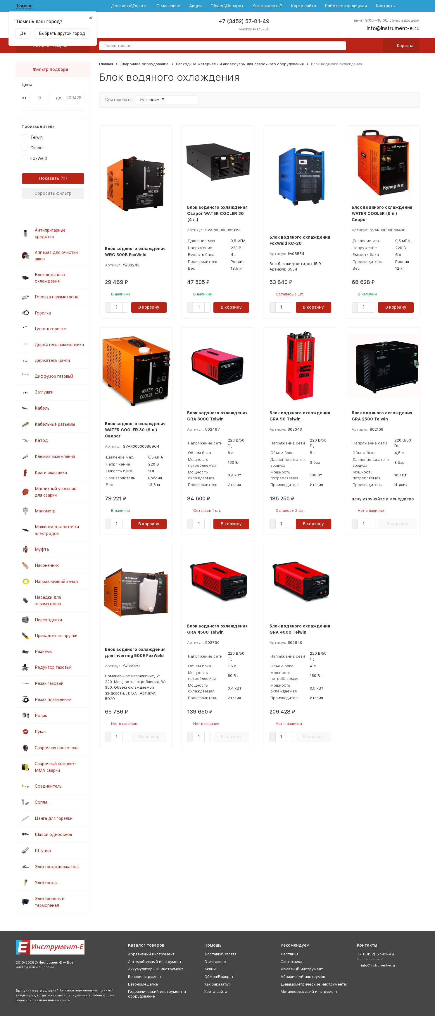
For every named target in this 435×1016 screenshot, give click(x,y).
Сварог (37, 148)
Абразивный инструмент (151, 954)
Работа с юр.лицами (346, 5)
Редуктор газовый (53, 667)
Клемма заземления (55, 456)
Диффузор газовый (54, 376)
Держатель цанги (52, 360)
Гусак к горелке (50, 328)
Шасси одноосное (53, 834)
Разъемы (43, 651)
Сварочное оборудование (144, 64)
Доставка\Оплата (129, 5)
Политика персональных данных (85, 990)
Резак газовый (49, 683)
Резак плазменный (53, 699)
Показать (49, 178)
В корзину (148, 307)
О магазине (168, 5)
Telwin (36, 137)
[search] (339, 46)
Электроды (46, 882)
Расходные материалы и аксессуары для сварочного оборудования (240, 64)
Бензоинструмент (145, 976)
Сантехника (291, 961)
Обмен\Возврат (227, 5)
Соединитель (48, 786)
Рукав (40, 731)
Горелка (43, 313)
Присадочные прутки (56, 635)
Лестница (289, 954)
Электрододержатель (57, 866)
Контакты (386, 5)
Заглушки (44, 392)
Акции (195, 5)
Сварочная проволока (57, 747)
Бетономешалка (143, 984)
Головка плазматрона (56, 297)
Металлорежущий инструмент (309, 991)
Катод (41, 440)
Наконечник (47, 565)
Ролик (41, 715)
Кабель (42, 408)
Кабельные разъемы (55, 424)
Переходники (48, 620)
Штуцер (43, 850)
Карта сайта (303, 5)
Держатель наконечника (59, 344)
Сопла (41, 802)
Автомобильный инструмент (155, 961)
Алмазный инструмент (302, 969)
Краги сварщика (51, 472)
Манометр (45, 511)
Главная (106, 64)
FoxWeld (38, 158)
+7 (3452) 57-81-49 (244, 21)
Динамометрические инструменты (314, 984)
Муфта (42, 549)
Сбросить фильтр (53, 193)
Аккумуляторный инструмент (155, 969)
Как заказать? (267, 5)
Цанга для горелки (53, 818)
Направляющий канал (56, 581)
